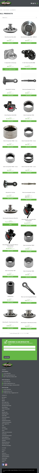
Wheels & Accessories (6, 438)
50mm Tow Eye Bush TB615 (28, 271)
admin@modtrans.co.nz (7, 391)
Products (3, 449)
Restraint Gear (4, 412)
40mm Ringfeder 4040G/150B (10, 115)
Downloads (4, 459)
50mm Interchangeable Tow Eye (28, 192)
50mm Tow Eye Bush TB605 (28, 245)
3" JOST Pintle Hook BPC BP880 (28, 62)
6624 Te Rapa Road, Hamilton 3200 (10, 376)
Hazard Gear (4, 433)
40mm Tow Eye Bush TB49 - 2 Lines (29, 140)
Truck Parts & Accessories (7, 435)
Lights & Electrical (5, 443)
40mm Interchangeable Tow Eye (28, 89)
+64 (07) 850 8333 (7, 373)
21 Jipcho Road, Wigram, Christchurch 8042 (11, 385)
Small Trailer (4, 415)
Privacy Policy (4, 458)
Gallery (3, 461)
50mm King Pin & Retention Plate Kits (10, 218)
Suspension (4, 418)
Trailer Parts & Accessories (7, 432)
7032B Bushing (10, 296)
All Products (4, 397)
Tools (3, 425)
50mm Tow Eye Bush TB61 (10, 270)
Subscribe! (6, 357)
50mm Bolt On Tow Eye (10, 192)
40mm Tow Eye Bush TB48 (28, 115)
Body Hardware (5, 407)
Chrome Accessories (6, 417)
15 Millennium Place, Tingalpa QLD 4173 (10, 392)
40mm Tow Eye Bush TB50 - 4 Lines (29, 166)
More (10, 224)
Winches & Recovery (6, 442)
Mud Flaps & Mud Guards (6, 405)
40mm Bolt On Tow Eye (10, 89)
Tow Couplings (4, 428)
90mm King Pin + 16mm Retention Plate (28, 322)
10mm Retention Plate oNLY (10, 36)
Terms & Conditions (5, 456)
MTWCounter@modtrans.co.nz (9, 375)
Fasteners (4, 427)
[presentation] (12, 353)
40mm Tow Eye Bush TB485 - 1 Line (10, 140)
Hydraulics (4, 440)
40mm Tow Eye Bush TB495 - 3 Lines (10, 166)
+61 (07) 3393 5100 (7, 389)
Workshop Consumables (6, 445)
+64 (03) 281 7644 (6, 381)
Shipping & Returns (5, 454)
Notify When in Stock (10, 69)
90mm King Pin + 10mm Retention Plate (10, 322)
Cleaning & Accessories (6, 420)
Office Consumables (6, 408)
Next (28, 333)
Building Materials (5, 413)
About (3, 451)
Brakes (3, 410)
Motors (3, 398)
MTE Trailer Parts (5, 402)
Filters (3, 430)
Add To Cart (10, 43)
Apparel (3, 400)
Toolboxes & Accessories (6, 422)
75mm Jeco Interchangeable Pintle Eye (28, 296)
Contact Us (4, 453)
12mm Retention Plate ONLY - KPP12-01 (28, 36)
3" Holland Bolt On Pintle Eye (10, 62)
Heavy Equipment (5, 437)
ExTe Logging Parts (5, 423)
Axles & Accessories (5, 403)
